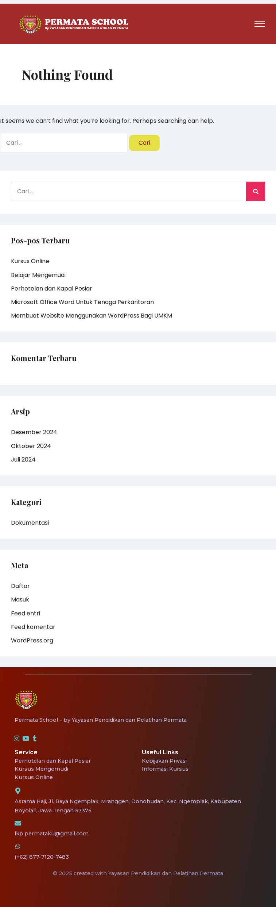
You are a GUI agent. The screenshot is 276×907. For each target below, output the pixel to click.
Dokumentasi (30, 523)
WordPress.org (32, 640)
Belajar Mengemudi (38, 275)
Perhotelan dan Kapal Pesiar (51, 288)
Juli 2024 (23, 459)
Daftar (20, 586)
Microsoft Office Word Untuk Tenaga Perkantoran (82, 302)
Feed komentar (33, 627)
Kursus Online (30, 261)
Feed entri (25, 613)
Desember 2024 (34, 432)
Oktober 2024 (31, 446)
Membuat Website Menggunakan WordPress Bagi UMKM (91, 315)
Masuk (20, 599)
